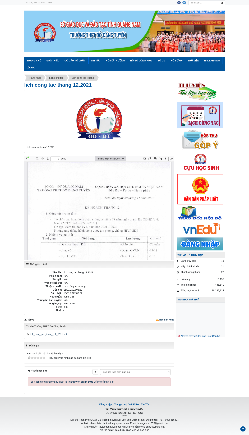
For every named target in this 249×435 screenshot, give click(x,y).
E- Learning (212, 60)
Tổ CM (161, 60)
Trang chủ (120, 404)
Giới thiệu (53, 60)
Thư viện (193, 60)
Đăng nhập (105, 404)
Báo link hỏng (166, 319)
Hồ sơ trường (115, 60)
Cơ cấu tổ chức (75, 60)
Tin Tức (96, 60)
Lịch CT (31, 67)
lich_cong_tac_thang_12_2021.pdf (47, 334)
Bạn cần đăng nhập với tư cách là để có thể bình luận (72, 381)
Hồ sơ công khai (141, 60)
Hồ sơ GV (177, 60)
